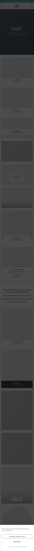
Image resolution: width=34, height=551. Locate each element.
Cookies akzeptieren (17, 536)
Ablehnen (17, 542)
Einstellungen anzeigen (17, 547)
